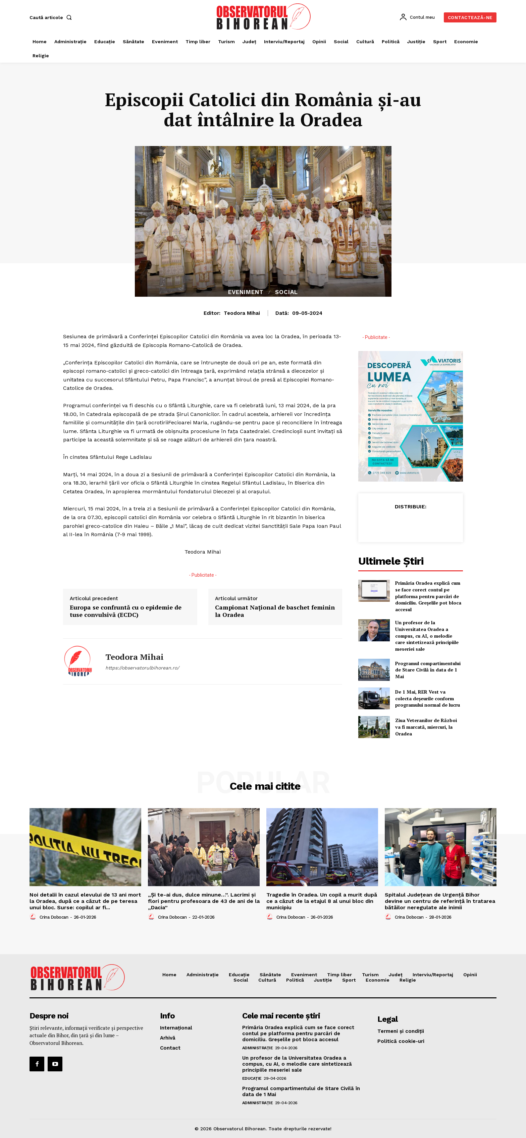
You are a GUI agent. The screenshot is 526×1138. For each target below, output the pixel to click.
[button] (52, 17)
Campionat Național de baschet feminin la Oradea (275, 611)
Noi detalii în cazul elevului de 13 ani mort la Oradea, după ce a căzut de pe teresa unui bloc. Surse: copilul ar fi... (85, 901)
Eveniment (246, 292)
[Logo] (264, 16)
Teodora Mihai (242, 313)
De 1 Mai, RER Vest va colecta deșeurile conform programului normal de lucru (427, 698)
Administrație (257, 1048)
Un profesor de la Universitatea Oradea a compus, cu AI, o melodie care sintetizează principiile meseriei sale (427, 635)
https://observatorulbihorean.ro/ (142, 667)
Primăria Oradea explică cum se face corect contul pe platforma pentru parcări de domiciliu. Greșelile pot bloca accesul (428, 596)
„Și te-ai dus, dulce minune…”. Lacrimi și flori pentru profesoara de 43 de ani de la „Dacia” (204, 901)
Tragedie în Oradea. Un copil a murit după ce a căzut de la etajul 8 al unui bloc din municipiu (321, 901)
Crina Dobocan (54, 917)
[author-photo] (34, 917)
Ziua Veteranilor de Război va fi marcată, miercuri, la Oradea (426, 726)
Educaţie (252, 1078)
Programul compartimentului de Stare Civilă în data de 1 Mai (428, 670)
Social (286, 292)
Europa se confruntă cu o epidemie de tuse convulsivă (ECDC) (125, 611)
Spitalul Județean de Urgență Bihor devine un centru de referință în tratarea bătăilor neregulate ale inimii (440, 901)
